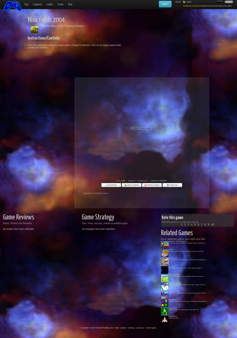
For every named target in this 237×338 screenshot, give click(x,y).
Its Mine (171, 249)
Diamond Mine (173, 299)
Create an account (191, 6)
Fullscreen (172, 185)
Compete (37, 4)
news (117, 328)
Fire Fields (172, 266)
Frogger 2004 (173, 308)
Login (165, 4)
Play (26, 4)
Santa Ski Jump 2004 (175, 283)
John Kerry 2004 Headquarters (178, 241)
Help (70, 4)
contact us (140, 328)
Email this (111, 185)
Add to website (131, 185)
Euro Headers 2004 (174, 274)
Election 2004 (173, 258)
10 (212, 224)
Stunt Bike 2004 (173, 291)
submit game (151, 328)
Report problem (151, 185)
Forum (60, 4)
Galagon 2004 (173, 316)
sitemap (131, 328)
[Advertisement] (161, 38)
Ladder (49, 4)
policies (123, 328)
